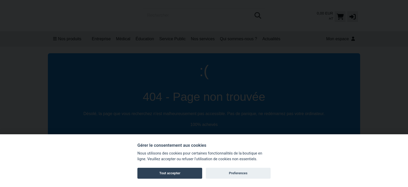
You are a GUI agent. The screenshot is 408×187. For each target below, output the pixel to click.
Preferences (238, 173)
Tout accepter (169, 173)
